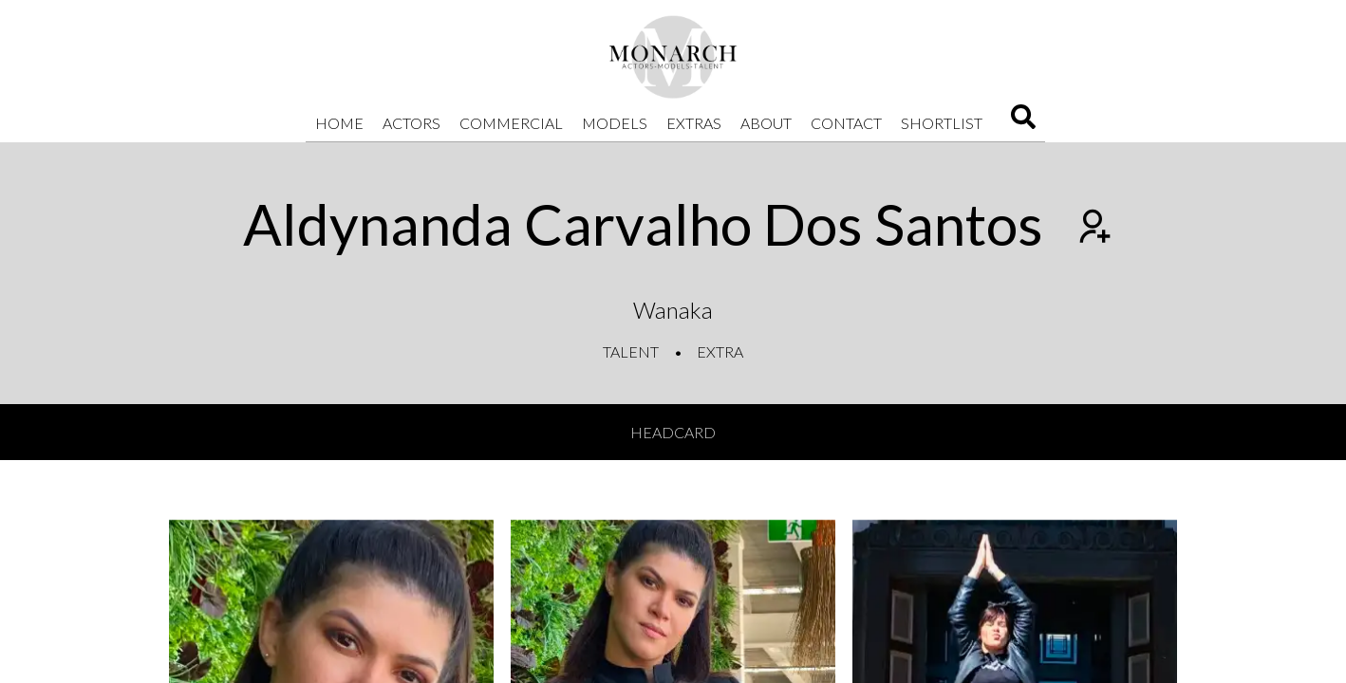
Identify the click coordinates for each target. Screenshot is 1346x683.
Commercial (511, 123)
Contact (846, 123)
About (766, 123)
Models (614, 123)
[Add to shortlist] (1092, 228)
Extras (693, 123)
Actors (411, 123)
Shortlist (941, 123)
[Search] (1023, 123)
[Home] (673, 56)
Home (339, 123)
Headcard (673, 432)
